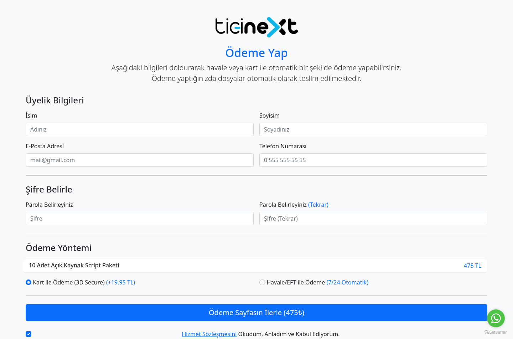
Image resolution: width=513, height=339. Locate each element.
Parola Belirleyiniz (49, 205)
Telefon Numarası (282, 146)
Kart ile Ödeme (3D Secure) (84, 282)
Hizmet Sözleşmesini (209, 334)
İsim (31, 115)
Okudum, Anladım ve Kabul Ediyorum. (261, 334)
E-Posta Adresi (45, 146)
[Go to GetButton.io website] (495, 332)
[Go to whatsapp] (496, 318)
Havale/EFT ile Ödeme (317, 282)
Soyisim (269, 115)
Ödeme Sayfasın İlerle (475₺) (256, 312)
